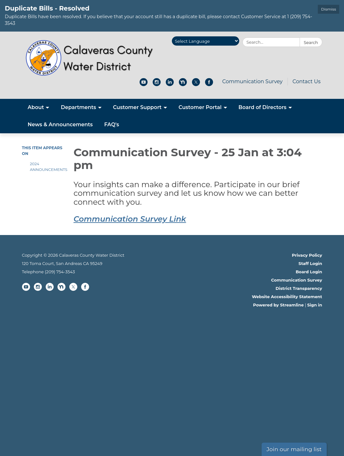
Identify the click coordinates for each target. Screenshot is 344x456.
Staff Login (310, 263)
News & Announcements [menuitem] (60, 124)
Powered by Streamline (278, 304)
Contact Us (307, 81)
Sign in (314, 304)
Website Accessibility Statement (287, 296)
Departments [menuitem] (78, 107)
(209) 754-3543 (60, 271)
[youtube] (144, 84)
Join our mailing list (294, 449)
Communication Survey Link (129, 219)
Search (311, 42)
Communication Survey (252, 81)
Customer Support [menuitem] (137, 107)
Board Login (309, 271)
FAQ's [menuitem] (111, 124)
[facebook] (209, 84)
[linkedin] (170, 84)
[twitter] (196, 84)
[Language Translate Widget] (205, 41)
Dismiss (328, 9)
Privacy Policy (307, 255)
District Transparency (299, 288)
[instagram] (157, 84)
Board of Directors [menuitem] (263, 107)
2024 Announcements (47, 166)
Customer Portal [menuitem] (200, 107)
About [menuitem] (36, 107)
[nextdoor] (183, 84)
